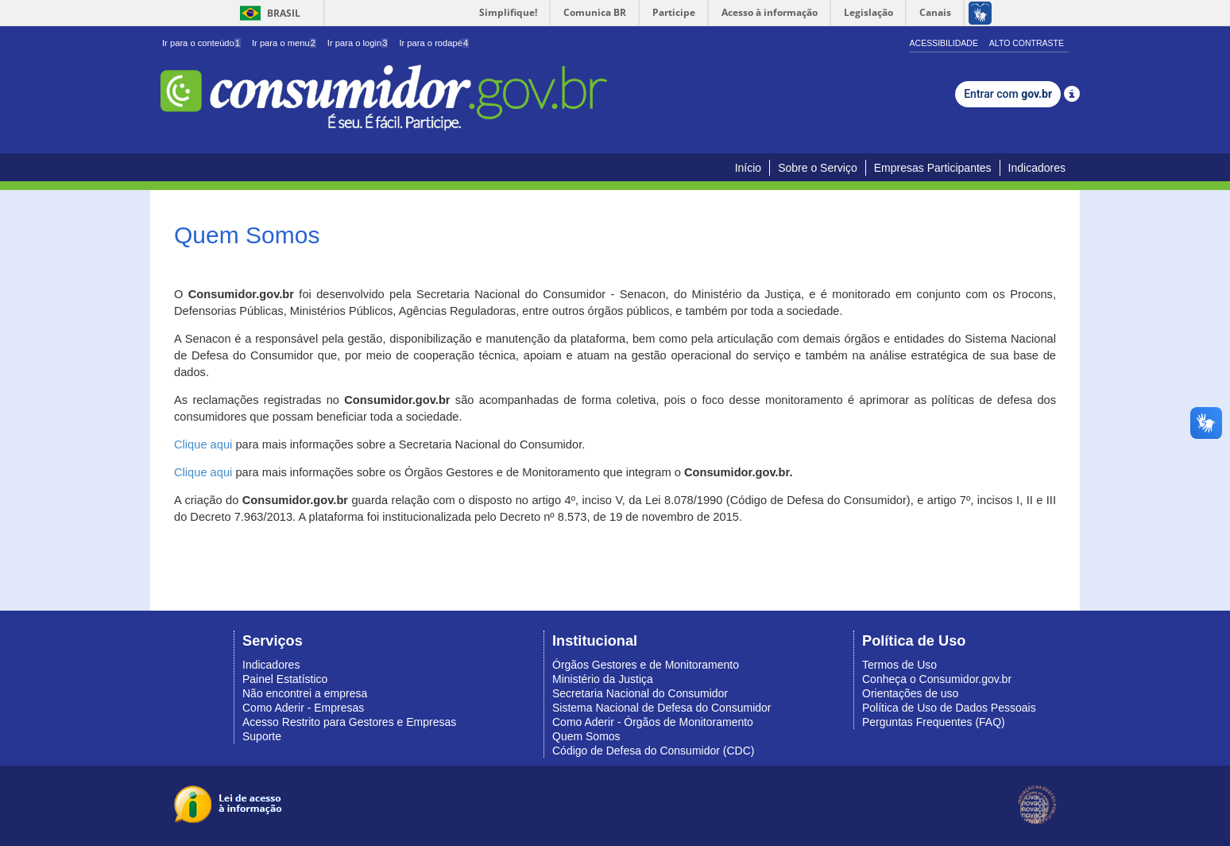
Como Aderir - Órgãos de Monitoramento (652, 722)
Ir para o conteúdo (201, 43)
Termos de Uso (899, 664)
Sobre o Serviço (817, 167)
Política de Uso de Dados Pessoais (949, 707)
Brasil (267, 13)
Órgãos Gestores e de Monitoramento (645, 664)
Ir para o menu (284, 43)
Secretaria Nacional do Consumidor (640, 693)
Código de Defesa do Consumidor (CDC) (653, 750)
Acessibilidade (944, 43)
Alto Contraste (1026, 43)
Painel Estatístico (284, 679)
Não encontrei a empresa (304, 693)
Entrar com (1008, 93)
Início (748, 167)
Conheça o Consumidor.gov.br (936, 679)
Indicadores (1037, 167)
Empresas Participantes (933, 167)
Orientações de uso (910, 693)
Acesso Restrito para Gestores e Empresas (349, 722)
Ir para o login (358, 43)
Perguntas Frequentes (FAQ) (933, 722)
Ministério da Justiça (602, 679)
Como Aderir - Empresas (303, 707)
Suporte (261, 736)
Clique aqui (203, 444)
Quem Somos (586, 736)
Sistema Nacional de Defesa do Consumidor (661, 707)
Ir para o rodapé (434, 43)
